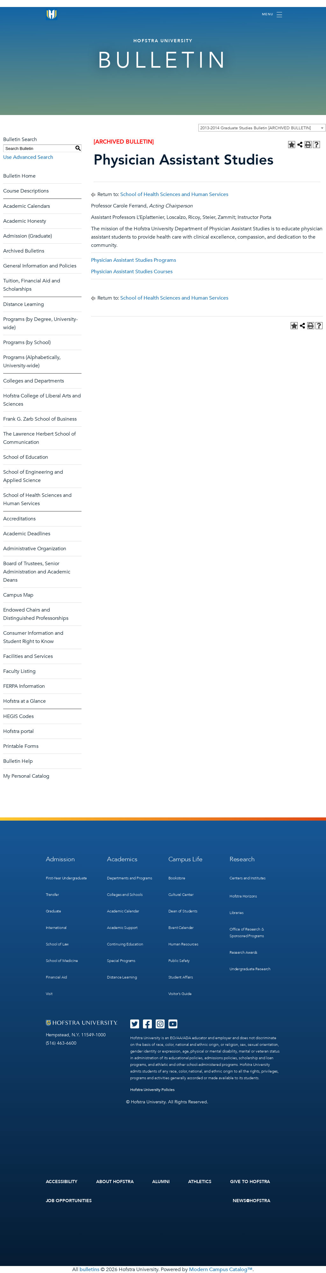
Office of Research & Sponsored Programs (247, 932)
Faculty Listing (19, 671)
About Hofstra (115, 1182)
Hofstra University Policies (152, 1089)
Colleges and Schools (124, 894)
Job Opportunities (69, 1201)
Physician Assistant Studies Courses (132, 271)
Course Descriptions (26, 190)
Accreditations (19, 518)
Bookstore (176, 878)
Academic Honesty (24, 221)
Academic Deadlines (26, 533)
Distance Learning (23, 304)
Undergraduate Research (250, 969)
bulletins (89, 1269)
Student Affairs (180, 977)
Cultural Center (181, 894)
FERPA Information (24, 686)
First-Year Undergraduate (66, 878)
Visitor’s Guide (180, 993)
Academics (122, 859)
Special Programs (121, 960)
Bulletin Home (19, 176)
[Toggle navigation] (272, 14)
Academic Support (122, 927)
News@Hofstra (251, 1201)
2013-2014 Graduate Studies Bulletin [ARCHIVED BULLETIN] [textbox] (255, 128)
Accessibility (62, 1182)
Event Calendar (181, 927)
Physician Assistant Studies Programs (133, 260)
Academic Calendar (123, 911)
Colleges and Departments (33, 380)
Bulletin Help (18, 761)
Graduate (53, 911)
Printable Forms (21, 746)
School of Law (57, 944)
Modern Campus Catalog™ (220, 1269)
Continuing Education (125, 944)
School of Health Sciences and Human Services (174, 194)
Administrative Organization (34, 548)
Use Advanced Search (28, 157)
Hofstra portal (18, 731)
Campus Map (18, 595)
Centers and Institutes (248, 878)
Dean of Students (182, 911)
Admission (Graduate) (27, 236)
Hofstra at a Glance (24, 701)
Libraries (236, 912)
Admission (60, 859)
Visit (49, 993)
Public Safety (179, 960)
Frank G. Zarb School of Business (40, 419)
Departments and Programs (129, 878)
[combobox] (262, 128)
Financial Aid (56, 977)
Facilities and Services (28, 656)
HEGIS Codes (18, 716)
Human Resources (183, 944)
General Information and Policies (39, 265)
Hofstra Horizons (243, 896)
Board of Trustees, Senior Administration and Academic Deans (36, 572)
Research (242, 859)
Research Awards (243, 952)
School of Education (25, 457)
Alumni (161, 1182)
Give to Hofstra (250, 1182)
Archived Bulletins (23, 250)
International (56, 927)
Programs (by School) (27, 342)
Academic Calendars (26, 206)
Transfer (52, 894)
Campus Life (185, 859)
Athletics (199, 1182)
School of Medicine (62, 960)
